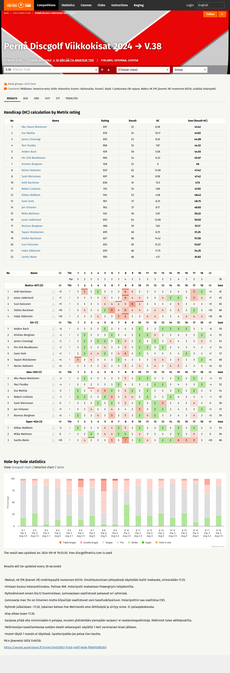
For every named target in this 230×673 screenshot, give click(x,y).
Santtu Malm (29, 257)
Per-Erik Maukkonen (33, 157)
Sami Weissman (31, 176)
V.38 (153, 46)
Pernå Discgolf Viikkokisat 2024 (68, 46)
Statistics (68, 5)
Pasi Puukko (29, 145)
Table (60, 467)
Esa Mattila (28, 133)
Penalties (72, 98)
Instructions (119, 5)
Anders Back (29, 151)
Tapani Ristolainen (33, 232)
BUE (25, 98)
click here (30, 84)
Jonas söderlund (31, 219)
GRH (36, 98)
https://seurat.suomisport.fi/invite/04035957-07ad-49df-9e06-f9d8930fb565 (55, 647)
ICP (58, 98)
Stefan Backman (31, 238)
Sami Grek (28, 201)
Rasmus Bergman (32, 226)
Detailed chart (44, 467)
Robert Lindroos (31, 188)
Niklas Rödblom (31, 195)
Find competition (22, 13)
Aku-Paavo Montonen (34, 127)
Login (190, 5)
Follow (210, 14)
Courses (86, 5)
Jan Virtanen (29, 207)
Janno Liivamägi (31, 139)
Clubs (101, 5)
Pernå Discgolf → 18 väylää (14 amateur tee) (61, 60)
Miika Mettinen (30, 213)
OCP (47, 98)
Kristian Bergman (32, 164)
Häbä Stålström (31, 250)
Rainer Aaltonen (31, 170)
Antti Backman (30, 182)
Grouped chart (22, 467)
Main (6, 13)
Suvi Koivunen (30, 244)
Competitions (46, 5)
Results (12, 98)
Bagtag (139, 5)
